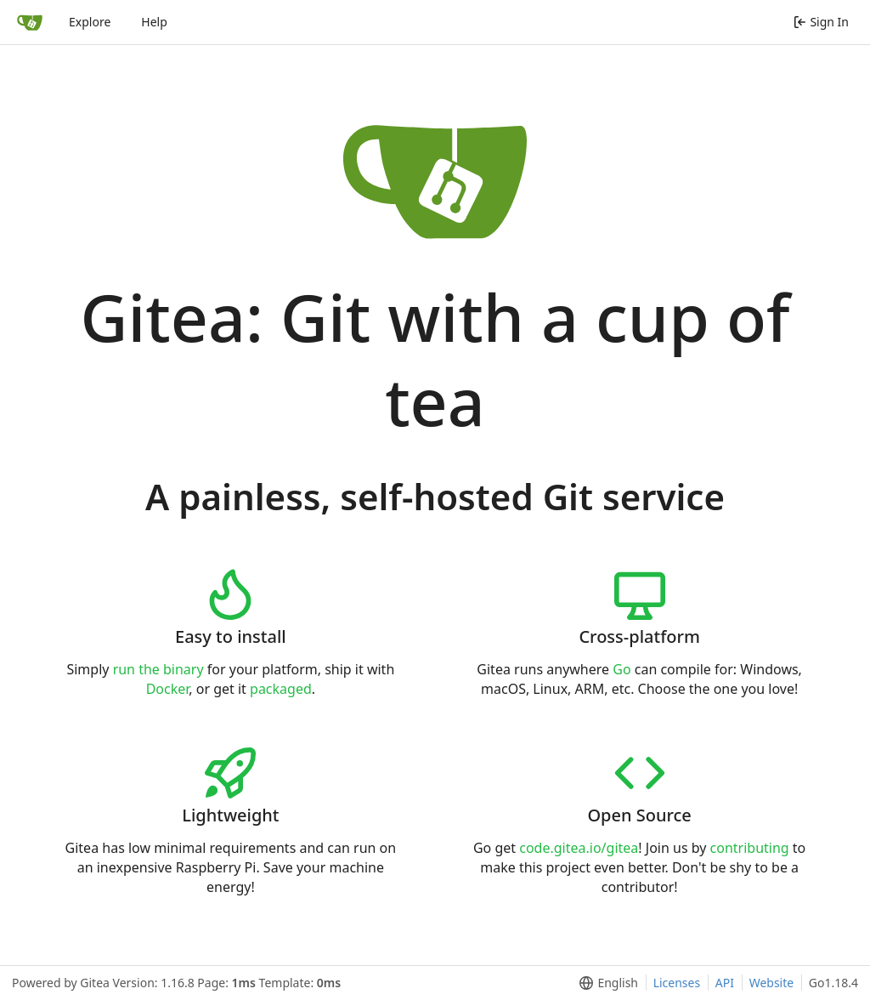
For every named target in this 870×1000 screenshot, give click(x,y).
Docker (167, 688)
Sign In (821, 22)
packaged (281, 688)
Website (771, 982)
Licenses (677, 982)
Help (154, 22)
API (724, 982)
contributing (749, 847)
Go (621, 669)
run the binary (158, 669)
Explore (89, 22)
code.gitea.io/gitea (578, 847)
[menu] (605, 983)
